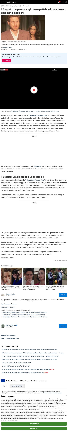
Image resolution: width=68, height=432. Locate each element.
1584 (35, 400)
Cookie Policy (14, 420)
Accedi (65, 2)
